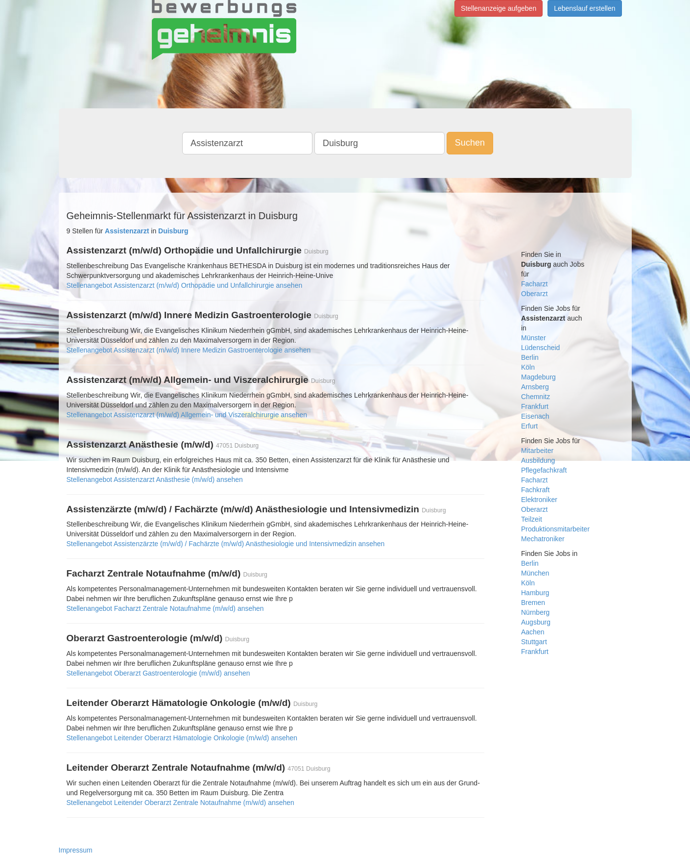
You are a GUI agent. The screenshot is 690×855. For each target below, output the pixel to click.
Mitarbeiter (537, 450)
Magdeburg (538, 377)
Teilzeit (531, 519)
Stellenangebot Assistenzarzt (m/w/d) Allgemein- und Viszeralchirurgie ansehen (187, 415)
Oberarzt (534, 294)
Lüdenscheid (540, 348)
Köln (528, 367)
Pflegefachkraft (544, 470)
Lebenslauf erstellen (584, 8)
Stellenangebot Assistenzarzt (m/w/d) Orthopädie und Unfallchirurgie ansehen (185, 285)
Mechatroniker (543, 539)
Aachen (532, 632)
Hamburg (535, 593)
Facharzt (534, 284)
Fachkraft (535, 490)
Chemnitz (535, 397)
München (535, 573)
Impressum (76, 850)
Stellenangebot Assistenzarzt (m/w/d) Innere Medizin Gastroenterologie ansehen (189, 350)
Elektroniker (539, 499)
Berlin (530, 357)
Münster (533, 338)
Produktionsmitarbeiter (555, 529)
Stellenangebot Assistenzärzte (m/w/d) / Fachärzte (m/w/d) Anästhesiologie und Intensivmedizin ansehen (226, 544)
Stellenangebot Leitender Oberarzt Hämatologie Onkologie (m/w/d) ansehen (182, 738)
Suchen (470, 143)
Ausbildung (538, 460)
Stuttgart (534, 642)
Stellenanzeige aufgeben (498, 8)
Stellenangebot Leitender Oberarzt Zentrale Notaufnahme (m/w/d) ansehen (180, 802)
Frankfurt (534, 406)
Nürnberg (535, 612)
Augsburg (535, 622)
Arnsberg (535, 387)
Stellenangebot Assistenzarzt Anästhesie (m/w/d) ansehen (155, 479)
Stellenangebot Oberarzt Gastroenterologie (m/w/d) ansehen (158, 673)
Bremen (533, 602)
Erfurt (529, 426)
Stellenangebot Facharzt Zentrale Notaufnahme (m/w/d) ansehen (165, 608)
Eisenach (535, 416)
